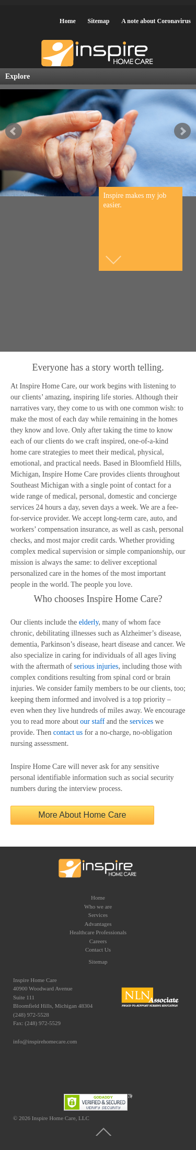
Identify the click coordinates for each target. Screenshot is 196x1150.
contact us (68, 732)
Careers (98, 941)
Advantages (98, 924)
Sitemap (98, 21)
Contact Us (98, 949)
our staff (92, 721)
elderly (89, 622)
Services (98, 915)
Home (68, 21)
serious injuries (96, 666)
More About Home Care (82, 814)
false (13, 131)
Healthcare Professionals (98, 932)
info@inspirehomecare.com (45, 1041)
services (141, 721)
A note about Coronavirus (156, 21)
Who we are (98, 906)
